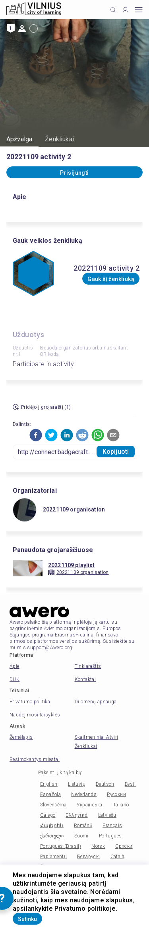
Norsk (98, 846)
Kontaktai (85, 679)
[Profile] (125, 10)
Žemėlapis (21, 737)
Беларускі (88, 856)
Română (83, 825)
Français (112, 825)
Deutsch (105, 784)
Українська (89, 805)
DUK (14, 679)
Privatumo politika (30, 702)
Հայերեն (52, 825)
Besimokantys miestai (35, 759)
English (49, 784)
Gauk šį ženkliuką (110, 279)
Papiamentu (53, 856)
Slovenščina (53, 805)
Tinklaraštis (88, 666)
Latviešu (107, 815)
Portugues (110, 836)
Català (117, 856)
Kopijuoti (116, 451)
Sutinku (27, 919)
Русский (116, 794)
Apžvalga (19, 139)
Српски (123, 846)
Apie (14, 666)
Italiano (120, 805)
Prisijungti (74, 173)
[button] (35, 435)
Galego (47, 815)
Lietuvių (76, 784)
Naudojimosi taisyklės (35, 715)
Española (50, 794)
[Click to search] (113, 10)
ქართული (52, 836)
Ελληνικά (76, 815)
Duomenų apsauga (96, 702)
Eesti (130, 784)
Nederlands (84, 794)
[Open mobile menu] (139, 9)
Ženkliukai (59, 139)
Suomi (81, 836)
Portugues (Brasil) (60, 846)
